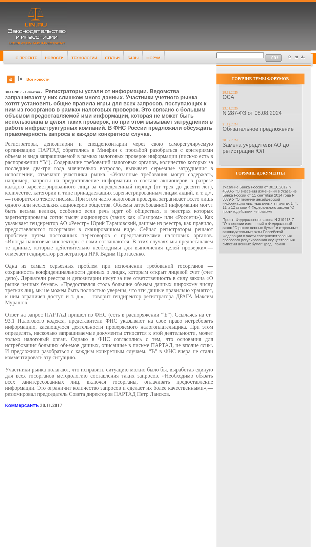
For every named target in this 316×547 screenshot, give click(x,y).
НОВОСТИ (54, 58)
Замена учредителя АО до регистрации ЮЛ (256, 148)
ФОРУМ (153, 58)
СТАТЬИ (112, 58)
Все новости (37, 79)
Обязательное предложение (258, 129)
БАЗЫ (133, 58)
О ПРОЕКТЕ (26, 58)
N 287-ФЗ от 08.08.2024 (252, 113)
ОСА (228, 97)
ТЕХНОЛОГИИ (84, 58)
